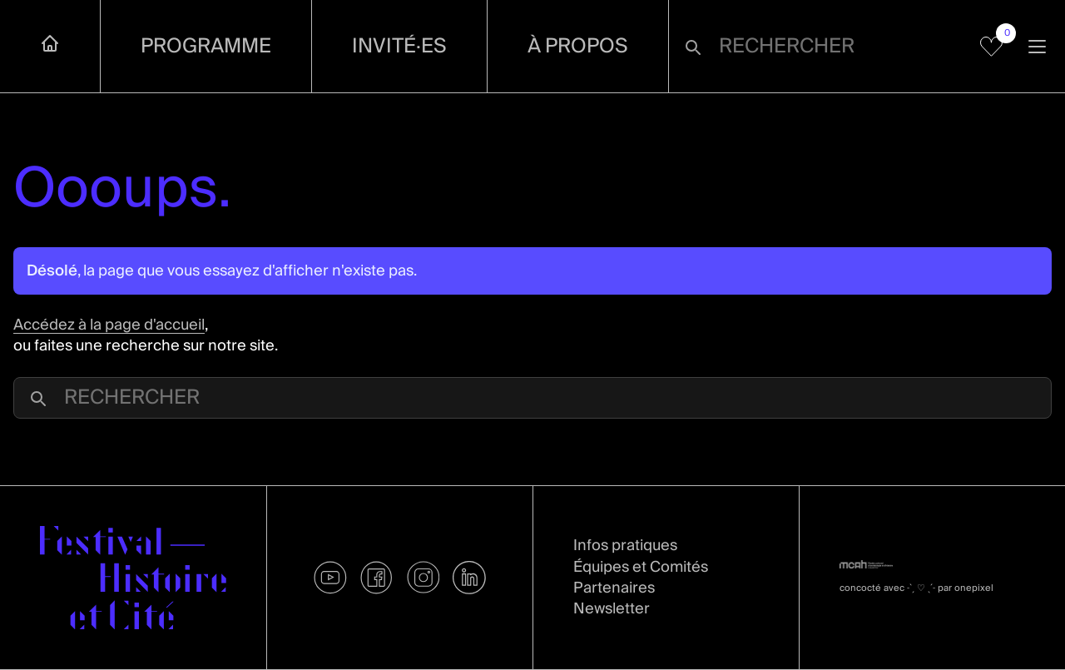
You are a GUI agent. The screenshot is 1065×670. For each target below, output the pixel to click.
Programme (206, 46)
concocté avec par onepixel (916, 588)
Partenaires (614, 588)
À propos (578, 46)
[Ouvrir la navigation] (1037, 46)
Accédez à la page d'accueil (109, 325)
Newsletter (611, 609)
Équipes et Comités (640, 567)
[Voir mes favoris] (991, 47)
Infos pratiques (625, 545)
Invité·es (399, 46)
